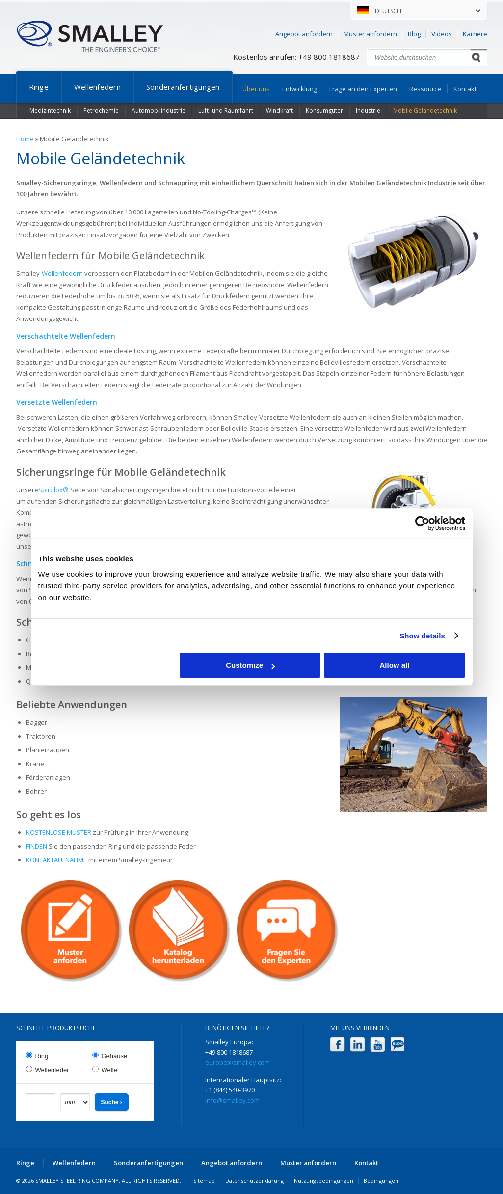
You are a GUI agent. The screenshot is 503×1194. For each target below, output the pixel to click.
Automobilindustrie (158, 110)
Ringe (39, 87)
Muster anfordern (370, 33)
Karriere (475, 33)
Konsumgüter (324, 110)
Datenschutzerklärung (254, 1180)
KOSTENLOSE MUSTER (58, 832)
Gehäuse (115, 1056)
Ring (42, 1056)
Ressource (425, 88)
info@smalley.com (232, 1100)
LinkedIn (357, 1044)
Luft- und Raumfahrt (225, 110)
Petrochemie (101, 110)
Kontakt (465, 88)
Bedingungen (381, 1180)
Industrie (368, 110)
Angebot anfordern (304, 33)
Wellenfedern (97, 87)
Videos (441, 33)
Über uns (256, 88)
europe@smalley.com (237, 1062)
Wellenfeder (52, 1070)
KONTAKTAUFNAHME (56, 859)
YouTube (377, 1044)
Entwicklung (299, 88)
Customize (250, 665)
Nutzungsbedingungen (323, 1180)
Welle (109, 1070)
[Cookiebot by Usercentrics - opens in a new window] (422, 523)
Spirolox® (53, 489)
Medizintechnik (50, 110)
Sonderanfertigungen (183, 87)
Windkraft (279, 110)
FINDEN (36, 846)
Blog (414, 33)
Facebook (337, 1044)
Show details (422, 636)
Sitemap (204, 1180)
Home (25, 138)
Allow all (395, 665)
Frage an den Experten (363, 88)
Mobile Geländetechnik (425, 110)
